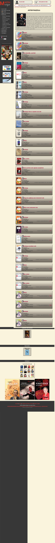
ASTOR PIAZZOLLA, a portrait (28, 52)
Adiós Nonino (25, 268)
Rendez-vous (4, 28)
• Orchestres (4, 17)
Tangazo (24, 32)
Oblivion (24, 71)
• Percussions (4, 25)
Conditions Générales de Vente (26, 536)
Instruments (3, 29)
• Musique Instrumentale (6, 15)
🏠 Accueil (3, 11)
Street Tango (25, 119)
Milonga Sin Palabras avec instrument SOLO (32, 194)
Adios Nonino (25, 155)
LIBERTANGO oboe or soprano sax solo (31, 109)
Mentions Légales (36, 536)
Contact (19, 536)
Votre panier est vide (5, 10)
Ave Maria (24, 222)
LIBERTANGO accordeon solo (28, 241)
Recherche (3, 14)
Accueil (16, 536)
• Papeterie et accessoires (6, 24)
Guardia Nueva (25, 231)
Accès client (21, 1)
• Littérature (4, 21)
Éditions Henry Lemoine (26, 485)
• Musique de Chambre (5, 18)
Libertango (24, 42)
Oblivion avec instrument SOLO (29, 203)
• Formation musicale (5, 22)
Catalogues (3, 32)
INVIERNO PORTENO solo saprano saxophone (32, 164)
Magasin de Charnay (5, 12)
